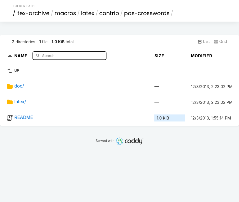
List (204, 41)
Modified (201, 55)
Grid (220, 41)
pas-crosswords (147, 13)
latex (87, 13)
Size (159, 55)
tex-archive (33, 13)
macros (65, 13)
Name (21, 55)
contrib (109, 13)
